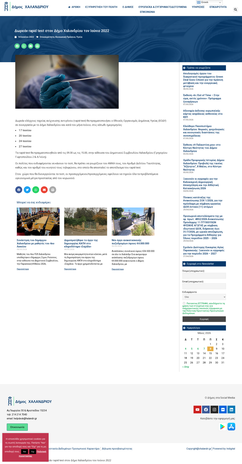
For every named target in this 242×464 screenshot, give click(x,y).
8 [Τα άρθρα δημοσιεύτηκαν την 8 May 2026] (210, 348)
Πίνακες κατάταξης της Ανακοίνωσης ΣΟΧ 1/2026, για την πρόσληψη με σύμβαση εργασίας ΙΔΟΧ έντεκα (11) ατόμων (202, 202)
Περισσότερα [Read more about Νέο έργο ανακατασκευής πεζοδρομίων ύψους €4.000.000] (118, 269)
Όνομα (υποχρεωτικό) (193, 271)
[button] (235, 9)
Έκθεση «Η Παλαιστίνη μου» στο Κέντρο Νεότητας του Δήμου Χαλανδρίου (202, 148)
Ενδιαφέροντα (189, 292)
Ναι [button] (24, 451)
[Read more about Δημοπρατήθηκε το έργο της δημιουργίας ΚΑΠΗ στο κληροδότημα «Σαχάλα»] (85, 222)
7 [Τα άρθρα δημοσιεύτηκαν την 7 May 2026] (204, 348)
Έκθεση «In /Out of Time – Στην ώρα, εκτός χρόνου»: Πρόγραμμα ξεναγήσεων (202, 98)
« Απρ (185, 366)
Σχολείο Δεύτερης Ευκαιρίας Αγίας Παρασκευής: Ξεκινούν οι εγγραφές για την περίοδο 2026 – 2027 (203, 250)
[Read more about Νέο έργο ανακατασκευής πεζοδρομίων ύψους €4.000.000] (133, 222)
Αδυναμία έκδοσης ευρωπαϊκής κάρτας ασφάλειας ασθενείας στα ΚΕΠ (202, 114)
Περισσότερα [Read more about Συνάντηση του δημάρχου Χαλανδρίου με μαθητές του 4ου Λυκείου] (23, 269)
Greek (202, 2)
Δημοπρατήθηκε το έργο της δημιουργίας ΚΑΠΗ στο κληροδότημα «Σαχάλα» (81, 243)
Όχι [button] (32, 451)
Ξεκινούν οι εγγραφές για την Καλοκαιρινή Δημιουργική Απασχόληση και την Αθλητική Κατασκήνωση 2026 (201, 183)
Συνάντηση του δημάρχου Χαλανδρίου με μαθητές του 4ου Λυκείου (35, 243)
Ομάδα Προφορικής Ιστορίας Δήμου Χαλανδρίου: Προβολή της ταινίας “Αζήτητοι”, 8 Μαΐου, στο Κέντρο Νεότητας (203, 165)
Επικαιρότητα (47, 37)
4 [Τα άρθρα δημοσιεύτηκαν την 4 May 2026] (185, 348)
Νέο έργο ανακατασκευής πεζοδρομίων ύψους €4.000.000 (130, 242)
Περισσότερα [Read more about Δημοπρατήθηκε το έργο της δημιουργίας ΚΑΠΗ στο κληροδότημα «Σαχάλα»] (70, 269)
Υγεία (79, 37)
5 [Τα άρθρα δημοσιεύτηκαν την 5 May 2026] (191, 348)
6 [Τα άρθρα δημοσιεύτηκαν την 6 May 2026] (198, 348)
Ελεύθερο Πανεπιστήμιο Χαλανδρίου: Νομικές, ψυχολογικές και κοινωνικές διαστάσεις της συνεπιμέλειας (203, 131)
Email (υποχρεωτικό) (192, 281)
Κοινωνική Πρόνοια (65, 37)
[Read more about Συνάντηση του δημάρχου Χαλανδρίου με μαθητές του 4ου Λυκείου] (38, 222)
